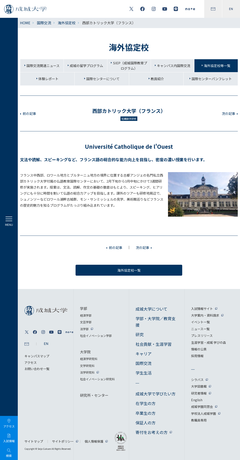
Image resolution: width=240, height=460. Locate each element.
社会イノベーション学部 (96, 336)
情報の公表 (199, 349)
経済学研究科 (88, 359)
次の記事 (228, 113)
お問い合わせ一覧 (36, 368)
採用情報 (197, 356)
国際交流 (44, 22)
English (196, 400)
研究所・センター (94, 395)
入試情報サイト (202, 308)
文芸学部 (86, 322)
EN (231, 9)
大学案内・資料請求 (205, 315)
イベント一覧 (200, 322)
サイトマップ (33, 441)
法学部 (84, 329)
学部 (83, 308)
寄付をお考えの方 (152, 432)
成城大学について (151, 309)
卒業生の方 (146, 413)
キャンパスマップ (36, 356)
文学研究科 (87, 366)
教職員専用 (199, 420)
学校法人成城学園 (203, 413)
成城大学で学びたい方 (156, 394)
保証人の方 (146, 422)
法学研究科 (87, 372)
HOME (25, 22)
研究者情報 (199, 393)
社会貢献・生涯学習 (154, 344)
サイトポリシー (63, 441)
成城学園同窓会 (202, 406)
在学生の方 (146, 403)
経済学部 (86, 315)
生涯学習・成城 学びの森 (208, 342)
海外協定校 (67, 22)
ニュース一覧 (200, 329)
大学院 (85, 351)
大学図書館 (199, 386)
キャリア (144, 353)
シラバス (197, 379)
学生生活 (144, 373)
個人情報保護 (94, 441)
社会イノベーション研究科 (97, 379)
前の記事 (29, 113)
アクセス (30, 362)
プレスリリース (202, 335)
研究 (140, 334)
